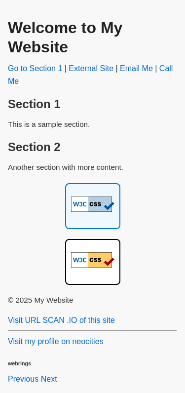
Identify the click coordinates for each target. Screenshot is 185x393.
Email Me (136, 68)
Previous (23, 379)
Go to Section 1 (35, 68)
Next (49, 379)
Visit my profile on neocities (56, 341)
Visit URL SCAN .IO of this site (61, 320)
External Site (91, 68)
